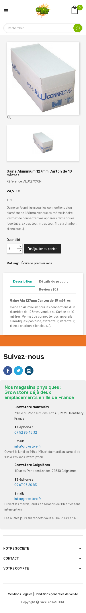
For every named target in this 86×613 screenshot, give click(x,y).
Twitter (18, 370)
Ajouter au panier (42, 249)
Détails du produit (53, 281)
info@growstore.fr (27, 446)
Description (22, 281)
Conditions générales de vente (56, 594)
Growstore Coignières (32, 465)
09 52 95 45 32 (25, 432)
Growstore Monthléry (31, 407)
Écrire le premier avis (36, 263)
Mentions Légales (20, 594)
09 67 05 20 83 (25, 485)
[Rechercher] (43, 28)
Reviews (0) (48, 289)
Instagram (29, 370)
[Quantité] (12, 248)
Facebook (7, 370)
